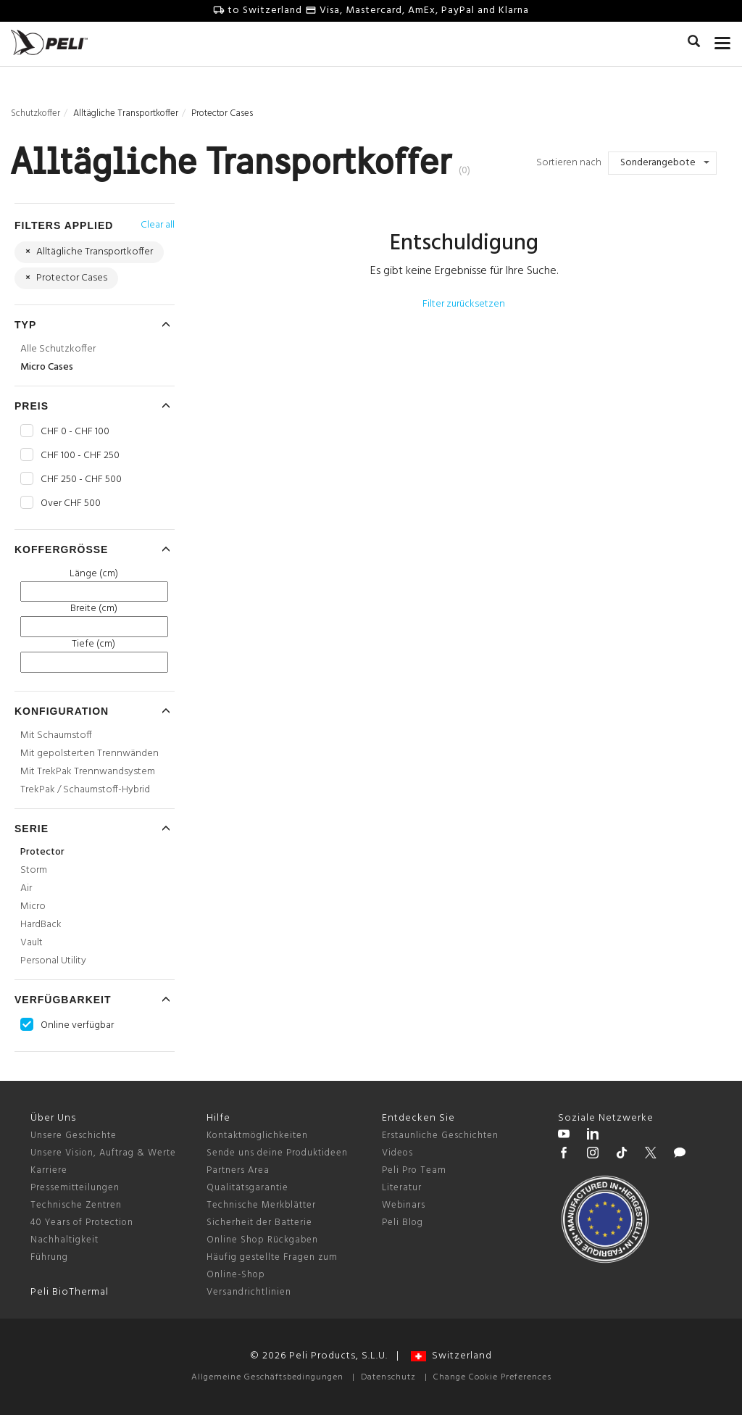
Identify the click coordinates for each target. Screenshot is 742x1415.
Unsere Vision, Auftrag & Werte (103, 1153)
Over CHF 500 (71, 504)
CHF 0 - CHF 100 (75, 432)
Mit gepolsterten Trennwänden (89, 753)
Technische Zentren (76, 1205)
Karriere (48, 1170)
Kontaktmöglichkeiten (257, 1135)
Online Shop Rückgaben (262, 1240)
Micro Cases (46, 367)
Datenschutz (388, 1377)
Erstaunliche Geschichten (440, 1135)
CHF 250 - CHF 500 (81, 480)
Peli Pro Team (414, 1170)
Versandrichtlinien (249, 1292)
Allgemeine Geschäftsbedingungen (267, 1377)
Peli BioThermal (69, 1292)
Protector (42, 852)
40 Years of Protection (81, 1222)
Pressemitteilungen (75, 1187)
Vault (31, 942)
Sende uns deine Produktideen (277, 1153)
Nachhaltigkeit (64, 1240)
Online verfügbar (77, 1025)
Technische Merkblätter (261, 1205)
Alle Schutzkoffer (58, 349)
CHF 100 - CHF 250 (80, 456)
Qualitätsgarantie (247, 1187)
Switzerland (451, 1356)
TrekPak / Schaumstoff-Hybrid (85, 789)
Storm (33, 870)
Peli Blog (402, 1222)
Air (26, 888)
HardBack (41, 924)
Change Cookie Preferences (492, 1377)
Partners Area (238, 1170)
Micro (33, 906)
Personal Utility (53, 961)
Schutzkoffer (35, 113)
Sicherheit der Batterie (259, 1222)
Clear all (158, 225)
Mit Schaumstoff (56, 735)
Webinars (403, 1205)
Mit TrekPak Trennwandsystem (87, 771)
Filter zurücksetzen (463, 304)
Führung (49, 1257)
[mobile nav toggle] (722, 40)
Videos (397, 1153)
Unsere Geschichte (73, 1135)
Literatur (402, 1187)
